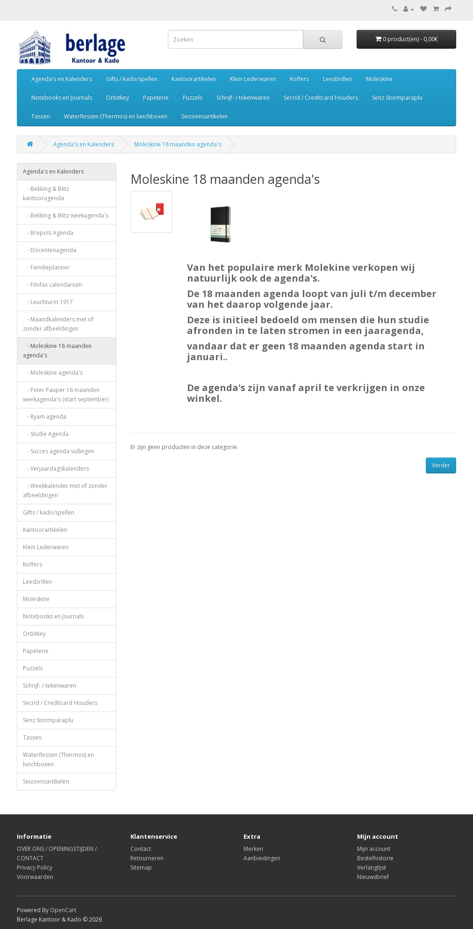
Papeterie (156, 98)
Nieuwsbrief (373, 877)
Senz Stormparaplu (397, 98)
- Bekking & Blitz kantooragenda (46, 193)
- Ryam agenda (44, 417)
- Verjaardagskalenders (56, 468)
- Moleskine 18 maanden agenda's (57, 350)
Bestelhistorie (375, 858)
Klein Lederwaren (253, 79)
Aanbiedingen (262, 858)
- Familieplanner (46, 267)
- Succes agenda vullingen (58, 451)
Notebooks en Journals (61, 98)
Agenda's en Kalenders (61, 79)
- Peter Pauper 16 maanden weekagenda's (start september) (65, 394)
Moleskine (379, 79)
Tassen (40, 116)
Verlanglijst (371, 867)
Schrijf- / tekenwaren (243, 98)
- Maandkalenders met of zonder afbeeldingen (58, 324)
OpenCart (63, 910)
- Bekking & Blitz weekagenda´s (65, 215)
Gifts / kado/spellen (132, 79)
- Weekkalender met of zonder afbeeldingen (65, 490)
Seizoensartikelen (204, 116)
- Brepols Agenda (48, 233)
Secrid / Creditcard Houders (321, 98)
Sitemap (141, 867)
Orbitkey (117, 98)
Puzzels (192, 98)
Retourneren (147, 858)
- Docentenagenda (49, 250)
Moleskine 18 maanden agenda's (177, 144)
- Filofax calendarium (52, 285)
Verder (441, 465)
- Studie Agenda (46, 434)
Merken (253, 849)
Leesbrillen (337, 79)
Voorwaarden (35, 877)
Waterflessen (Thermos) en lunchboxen (115, 116)
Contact (140, 849)
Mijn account (373, 849)
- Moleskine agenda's (53, 373)
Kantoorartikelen (194, 79)
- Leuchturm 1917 (48, 302)
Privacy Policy (34, 867)
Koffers (299, 79)
